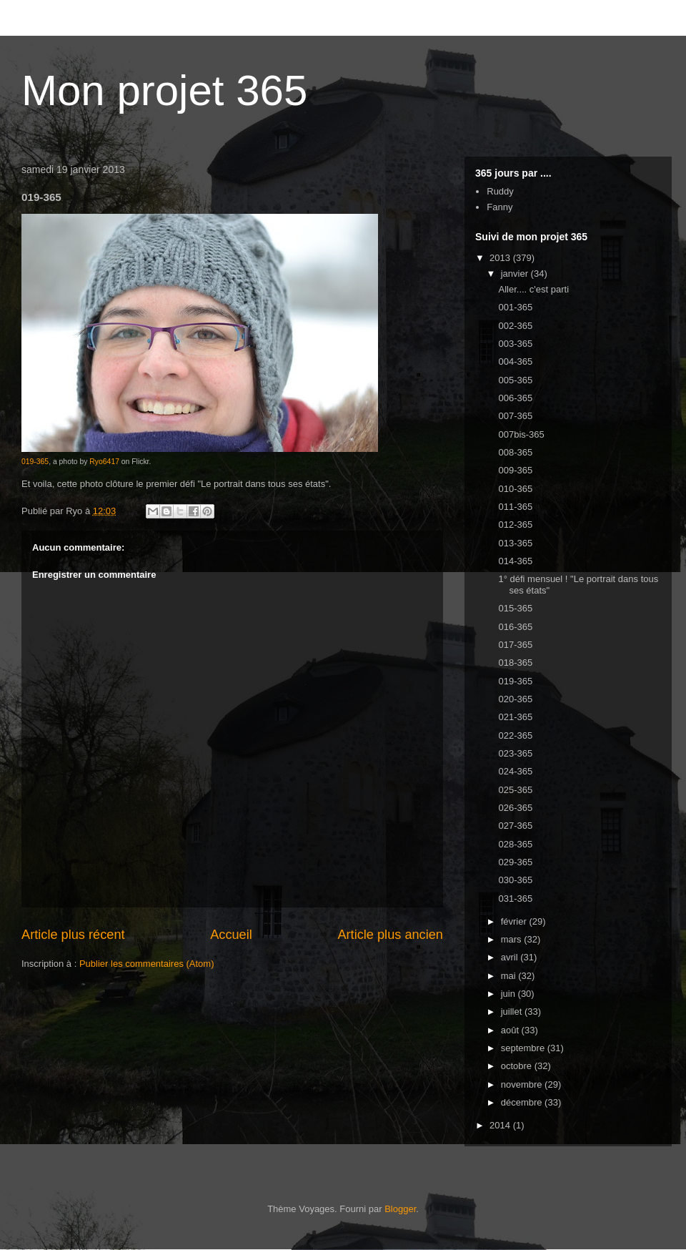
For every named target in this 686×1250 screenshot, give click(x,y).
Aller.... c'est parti (533, 289)
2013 (501, 257)
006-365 (515, 398)
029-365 (515, 862)
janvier (516, 273)
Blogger (400, 1209)
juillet (513, 1011)
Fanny (499, 207)
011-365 (515, 506)
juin (509, 993)
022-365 (515, 735)
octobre (518, 1065)
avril (510, 957)
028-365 (515, 844)
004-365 (515, 361)
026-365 (515, 807)
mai (510, 975)
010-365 (515, 488)
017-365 (515, 644)
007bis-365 (521, 434)
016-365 (515, 626)
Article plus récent (73, 934)
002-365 (515, 325)
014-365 (515, 561)
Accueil (231, 934)
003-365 (515, 343)
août (511, 1030)
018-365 (515, 662)
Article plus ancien (390, 934)
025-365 (515, 789)
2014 (501, 1125)
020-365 (515, 699)
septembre (524, 1048)
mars (513, 939)
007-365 (515, 415)
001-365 (515, 307)
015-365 (515, 608)
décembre (523, 1102)
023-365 (515, 753)
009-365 (515, 470)
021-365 (515, 717)
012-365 (515, 524)
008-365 (515, 452)
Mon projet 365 (164, 90)
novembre (523, 1084)
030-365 (515, 880)
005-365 (515, 380)
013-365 (515, 543)
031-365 (515, 898)
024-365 (515, 771)
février (515, 921)
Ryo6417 (104, 462)
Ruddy (500, 191)
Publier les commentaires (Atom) (146, 963)
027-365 (515, 825)
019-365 (35, 462)
